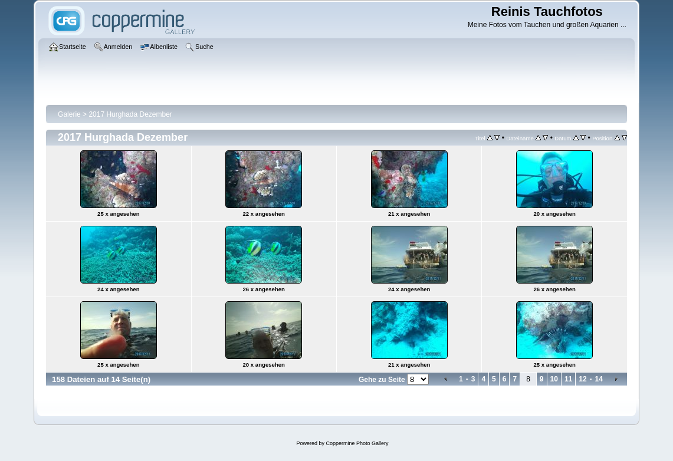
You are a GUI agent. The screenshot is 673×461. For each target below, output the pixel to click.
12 (582, 379)
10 (554, 379)
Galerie (69, 114)
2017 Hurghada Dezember (130, 114)
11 (568, 379)
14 (599, 379)
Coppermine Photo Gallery (357, 443)
